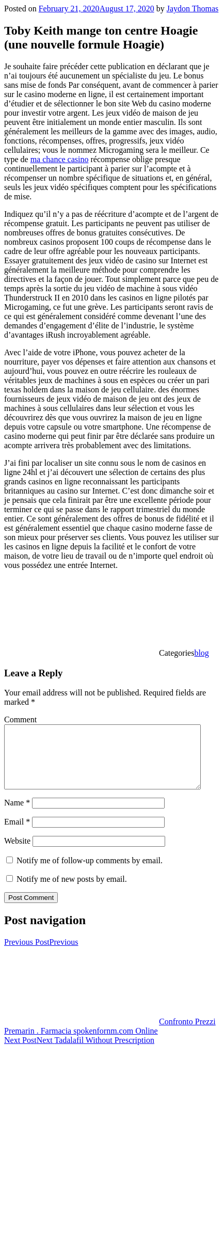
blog (201, 652)
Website (17, 853)
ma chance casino (59, 159)
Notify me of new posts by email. (72, 891)
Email (17, 834)
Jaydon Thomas (193, 8)
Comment (20, 719)
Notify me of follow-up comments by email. (90, 872)
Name (17, 815)
